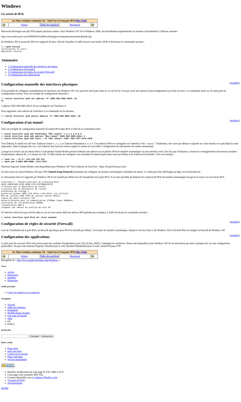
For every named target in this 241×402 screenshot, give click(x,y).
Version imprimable (17, 370)
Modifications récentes (18, 324)
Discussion (12, 286)
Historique (12, 291)
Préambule (12, 321)
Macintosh (75, 25)
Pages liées (12, 359)
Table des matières (49, 25)
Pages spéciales (15, 367)
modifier (235, 84)
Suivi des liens (14, 362)
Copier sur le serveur (17, 365)
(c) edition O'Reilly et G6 (44, 388)
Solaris (24, 25)
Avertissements (14, 394)
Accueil (11, 315)
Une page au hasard (17, 326)
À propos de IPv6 (16, 391)
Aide (9, 329)
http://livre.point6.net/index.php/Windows (37, 271)
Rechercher (6, 341)
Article (10, 283)
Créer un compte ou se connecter (23, 303)
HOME (4, 399)
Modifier (11, 288)
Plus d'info (81, 20)
